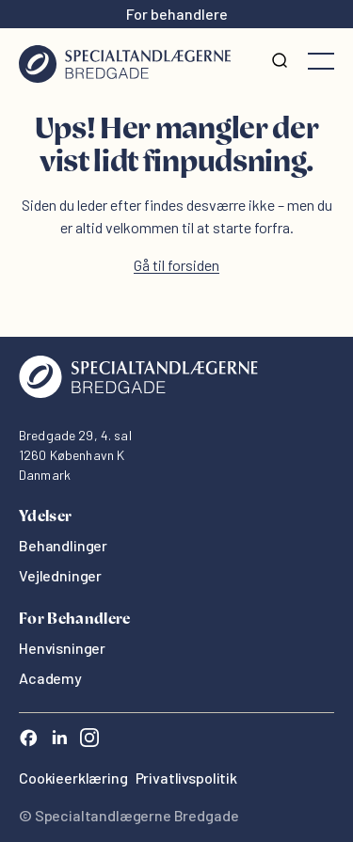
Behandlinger (63, 545)
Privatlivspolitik (186, 777)
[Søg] (279, 61)
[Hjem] (125, 61)
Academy (50, 678)
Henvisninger (62, 648)
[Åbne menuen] (321, 61)
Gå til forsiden (176, 265)
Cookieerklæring (73, 777)
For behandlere (177, 14)
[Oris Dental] (138, 393)
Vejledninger (60, 575)
